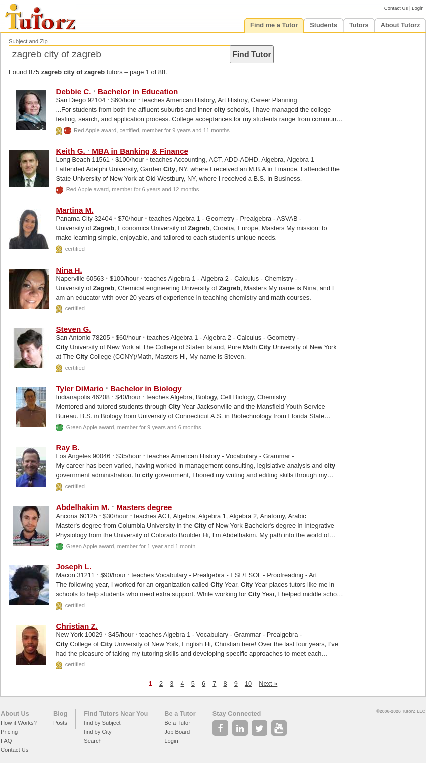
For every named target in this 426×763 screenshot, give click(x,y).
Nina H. (69, 270)
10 (248, 683)
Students (323, 25)
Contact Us (396, 8)
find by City (97, 732)
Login (417, 8)
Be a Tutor (179, 713)
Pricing (9, 732)
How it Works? (19, 723)
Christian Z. (77, 626)
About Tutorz (400, 25)
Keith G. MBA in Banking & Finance (122, 151)
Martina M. (74, 210)
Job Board (177, 732)
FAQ (6, 741)
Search (92, 741)
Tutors (359, 25)
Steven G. (73, 329)
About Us (15, 713)
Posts (60, 723)
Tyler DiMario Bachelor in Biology (118, 388)
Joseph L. (73, 566)
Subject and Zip (28, 41)
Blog (60, 713)
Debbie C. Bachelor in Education (117, 91)
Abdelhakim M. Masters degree (114, 507)
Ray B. (67, 447)
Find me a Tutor (274, 25)
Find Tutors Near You (116, 713)
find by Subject (102, 723)
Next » (268, 683)
